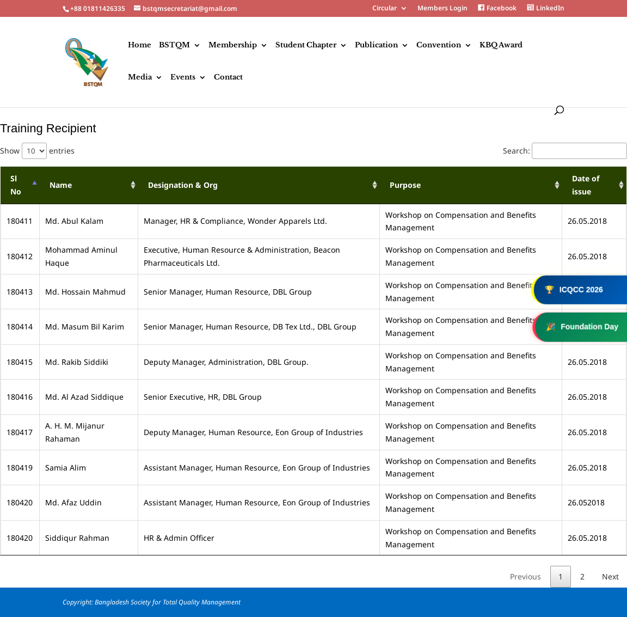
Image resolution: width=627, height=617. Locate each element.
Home (139, 45)
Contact (228, 78)
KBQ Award (501, 45)
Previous (525, 576)
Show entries (37, 150)
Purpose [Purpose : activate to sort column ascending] (405, 185)
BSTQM (174, 45)
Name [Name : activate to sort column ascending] (61, 185)
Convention (438, 45)
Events (182, 78)
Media (140, 78)
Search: (565, 150)
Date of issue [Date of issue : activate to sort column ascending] (585, 185)
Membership (232, 45)
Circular (384, 9)
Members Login (442, 9)
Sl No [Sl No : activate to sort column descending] (15, 185)
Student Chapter (305, 45)
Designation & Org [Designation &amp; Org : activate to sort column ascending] (183, 185)
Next (610, 576)
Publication (376, 45)
